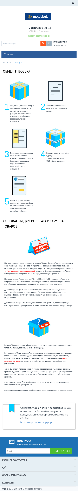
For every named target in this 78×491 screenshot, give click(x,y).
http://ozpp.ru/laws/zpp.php (36, 422)
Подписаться (61, 451)
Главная (7, 62)
